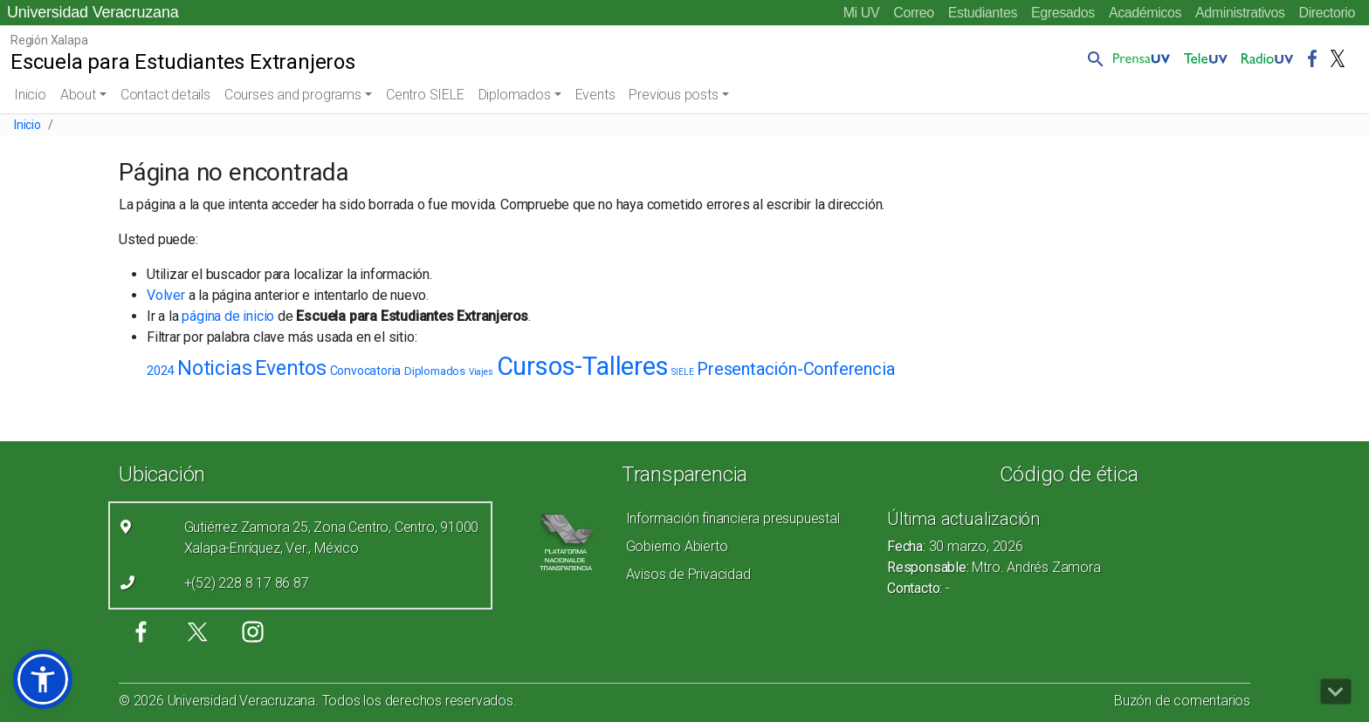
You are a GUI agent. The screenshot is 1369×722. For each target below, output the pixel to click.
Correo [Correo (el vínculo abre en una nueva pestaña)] (913, 12)
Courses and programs (292, 94)
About (78, 94)
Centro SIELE (425, 94)
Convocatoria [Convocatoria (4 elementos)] (366, 371)
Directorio (1327, 12)
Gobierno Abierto (677, 546)
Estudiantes (982, 12)
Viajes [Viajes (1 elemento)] (481, 372)
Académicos (1145, 12)
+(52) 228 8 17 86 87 (246, 583)
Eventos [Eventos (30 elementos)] (291, 368)
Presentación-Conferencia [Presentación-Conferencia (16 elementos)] (795, 368)
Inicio (30, 94)
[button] (1092, 58)
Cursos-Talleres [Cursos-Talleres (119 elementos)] (583, 366)
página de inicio (228, 316)
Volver (166, 295)
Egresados (1063, 12)
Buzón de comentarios (1182, 700)
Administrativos (1239, 12)
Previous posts (673, 94)
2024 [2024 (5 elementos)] (160, 370)
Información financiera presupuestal (733, 518)
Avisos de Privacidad (688, 574)
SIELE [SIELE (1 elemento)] (682, 372)
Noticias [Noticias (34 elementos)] (214, 368)
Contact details (165, 94)
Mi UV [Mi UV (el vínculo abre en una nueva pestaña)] (861, 12)
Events (595, 94)
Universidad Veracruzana (93, 12)
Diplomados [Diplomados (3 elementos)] (434, 371)
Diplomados (514, 94)
